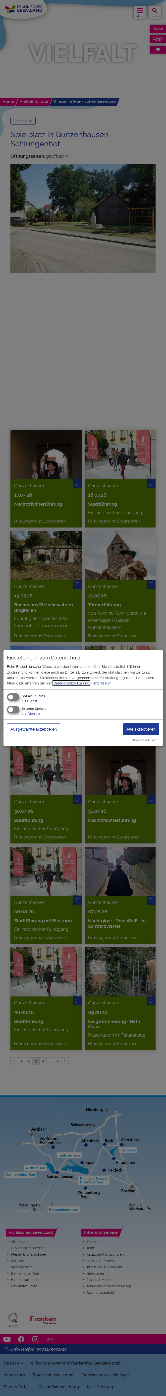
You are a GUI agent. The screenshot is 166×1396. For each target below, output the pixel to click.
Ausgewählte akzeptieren (33, 729)
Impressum (102, 683)
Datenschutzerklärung (71, 683)
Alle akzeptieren (141, 729)
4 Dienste (31, 713)
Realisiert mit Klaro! (145, 740)
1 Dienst (29, 701)
